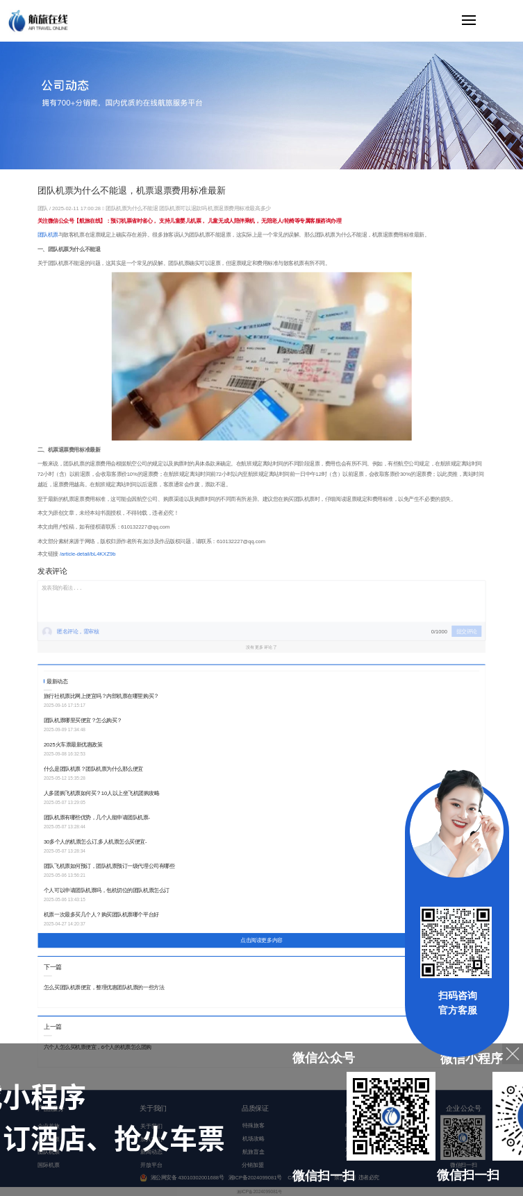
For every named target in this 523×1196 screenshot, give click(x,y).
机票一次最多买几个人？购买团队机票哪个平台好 (101, 915)
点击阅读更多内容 (261, 941)
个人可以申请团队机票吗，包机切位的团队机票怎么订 (106, 890)
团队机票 (48, 235)
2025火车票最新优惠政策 (73, 745)
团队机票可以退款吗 (182, 208)
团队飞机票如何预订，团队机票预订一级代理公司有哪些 (109, 866)
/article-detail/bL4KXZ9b (87, 554)
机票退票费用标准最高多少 (239, 208)
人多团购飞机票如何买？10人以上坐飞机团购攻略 (102, 793)
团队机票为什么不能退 (132, 208)
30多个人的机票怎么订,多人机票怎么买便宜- (95, 842)
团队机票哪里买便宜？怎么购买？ (83, 720)
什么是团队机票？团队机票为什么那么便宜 (93, 769)
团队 (43, 208)
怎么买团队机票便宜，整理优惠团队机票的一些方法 (104, 987)
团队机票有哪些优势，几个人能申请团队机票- (97, 817)
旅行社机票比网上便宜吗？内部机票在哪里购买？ (101, 696)
